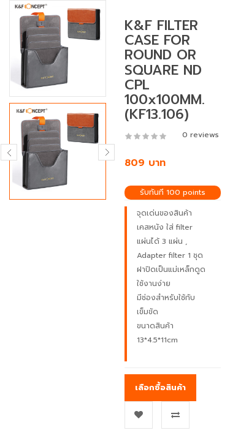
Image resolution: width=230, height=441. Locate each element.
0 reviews (200, 134)
